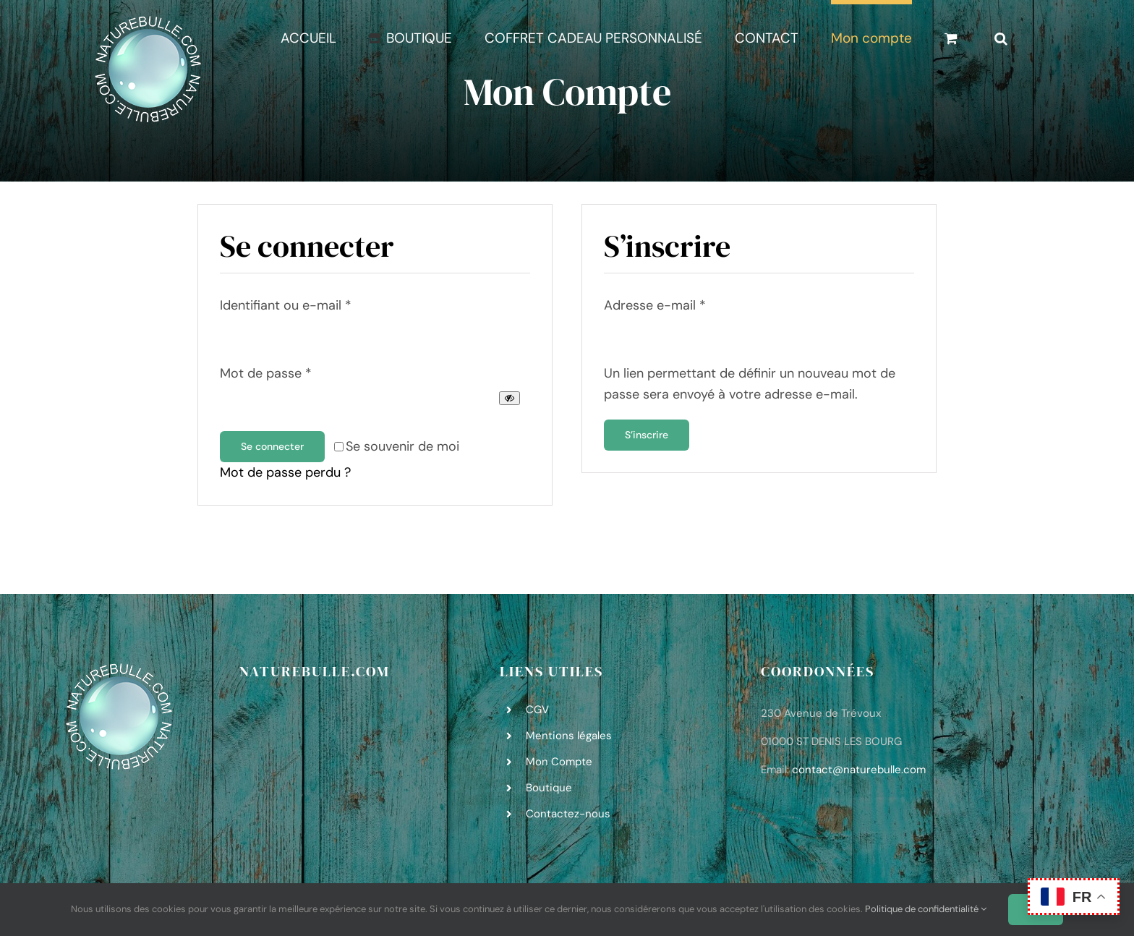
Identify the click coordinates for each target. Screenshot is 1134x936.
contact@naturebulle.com (859, 769)
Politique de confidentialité (925, 909)
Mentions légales (569, 735)
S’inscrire (646, 434)
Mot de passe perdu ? (285, 472)
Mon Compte (559, 761)
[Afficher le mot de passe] (509, 398)
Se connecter (272, 446)
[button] (1000, 36)
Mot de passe (266, 373)
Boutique (549, 787)
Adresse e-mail (655, 305)
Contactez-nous (568, 814)
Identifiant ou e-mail (285, 305)
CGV (537, 709)
